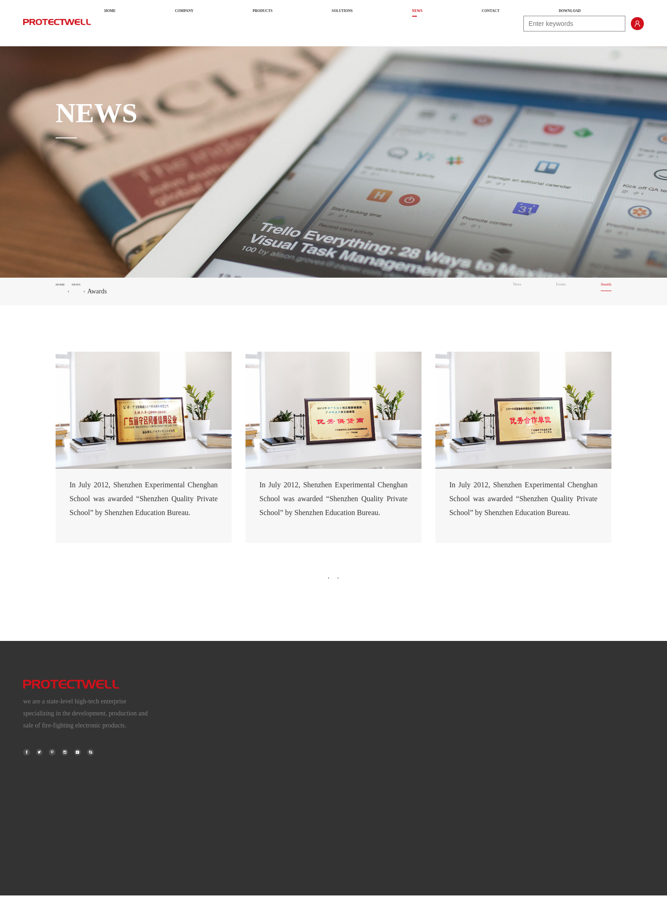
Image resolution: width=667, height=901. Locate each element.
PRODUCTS (297, 23)
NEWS (396, 23)
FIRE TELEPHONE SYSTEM (351, 755)
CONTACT (438, 23)
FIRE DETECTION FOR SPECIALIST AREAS (374, 736)
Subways (511, 736)
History (213, 736)
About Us (216, 718)
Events (544, 291)
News (491, 291)
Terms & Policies (226, 755)
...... (504, 810)
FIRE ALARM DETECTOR (348, 773)
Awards (600, 291)
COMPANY (245, 23)
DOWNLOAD (491, 23)
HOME (202, 23)
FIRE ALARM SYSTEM (344, 718)
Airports (510, 718)
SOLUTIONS (351, 23)
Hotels (507, 792)
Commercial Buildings (528, 773)
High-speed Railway (526, 755)
